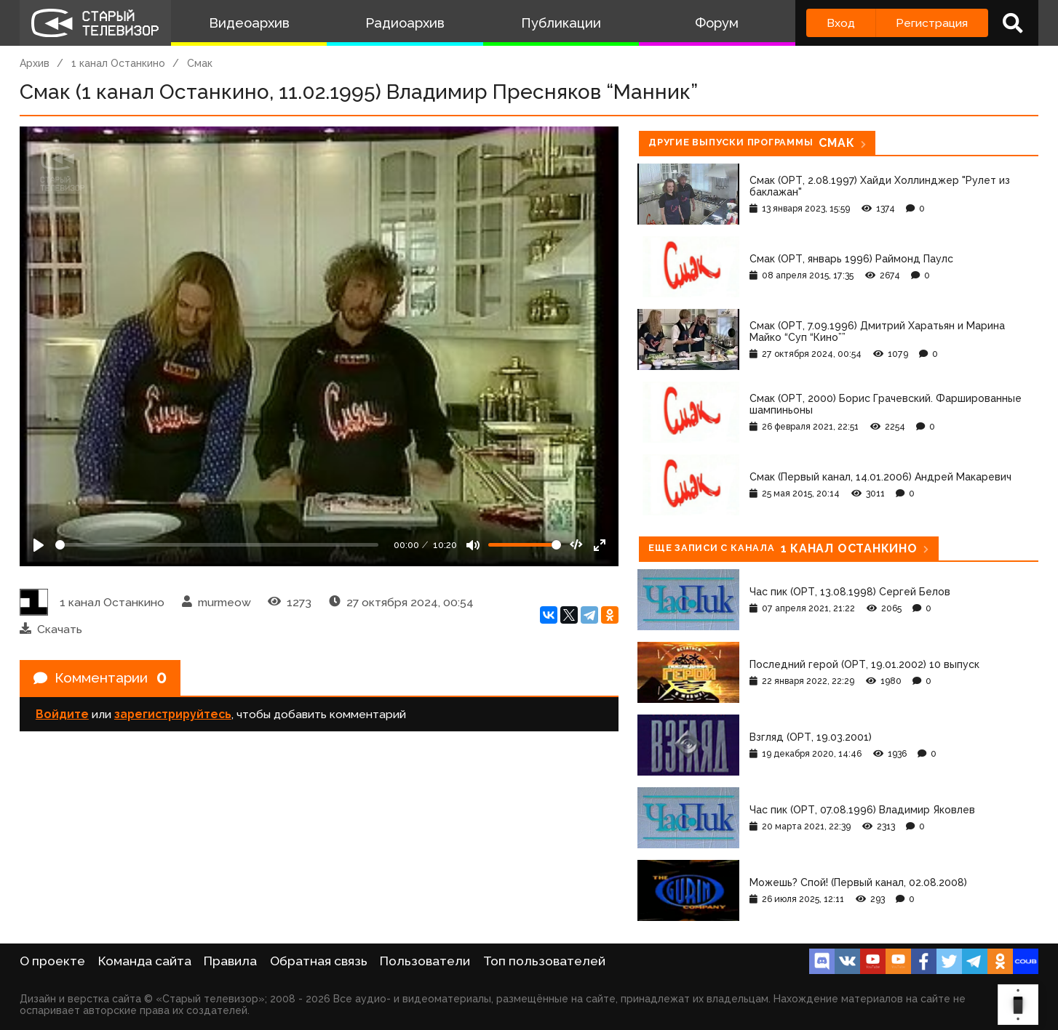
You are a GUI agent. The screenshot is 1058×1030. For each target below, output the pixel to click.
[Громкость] (524, 545)
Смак (199, 63)
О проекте (52, 961)
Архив (34, 63)
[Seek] (216, 545)
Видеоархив (249, 23)
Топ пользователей (544, 961)
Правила (230, 961)
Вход (841, 23)
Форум (717, 23)
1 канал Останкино (118, 63)
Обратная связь (318, 961)
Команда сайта (144, 961)
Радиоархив (405, 23)
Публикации (561, 23)
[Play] (38, 545)
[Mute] (473, 545)
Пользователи (425, 961)
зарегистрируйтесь (172, 716)
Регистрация (932, 23)
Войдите (62, 716)
